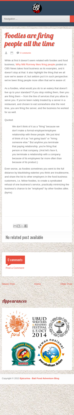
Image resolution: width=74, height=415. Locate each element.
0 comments (25, 53)
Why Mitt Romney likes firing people (35, 64)
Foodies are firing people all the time (29, 39)
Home (37, 284)
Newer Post (8, 284)
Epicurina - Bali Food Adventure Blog (39, 378)
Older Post (66, 284)
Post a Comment (15, 267)
